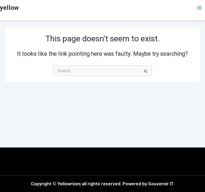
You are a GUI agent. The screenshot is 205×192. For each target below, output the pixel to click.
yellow (9, 7)
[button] (52, 161)
